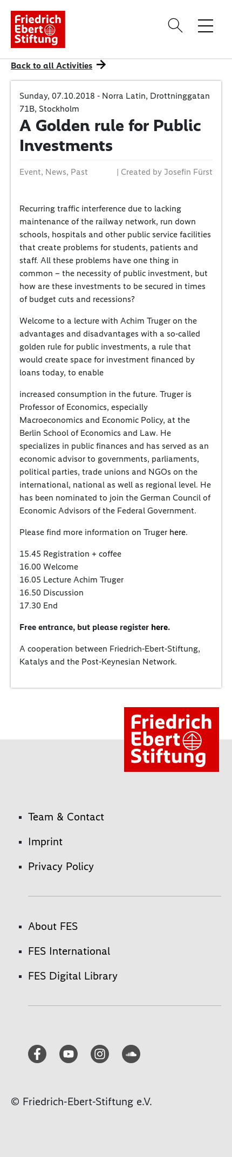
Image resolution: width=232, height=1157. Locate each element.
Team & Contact (66, 816)
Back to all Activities (51, 65)
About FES (53, 926)
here (177, 532)
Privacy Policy (61, 866)
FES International (69, 950)
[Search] (177, 25)
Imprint (45, 841)
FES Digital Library (73, 975)
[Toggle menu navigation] (205, 25)
